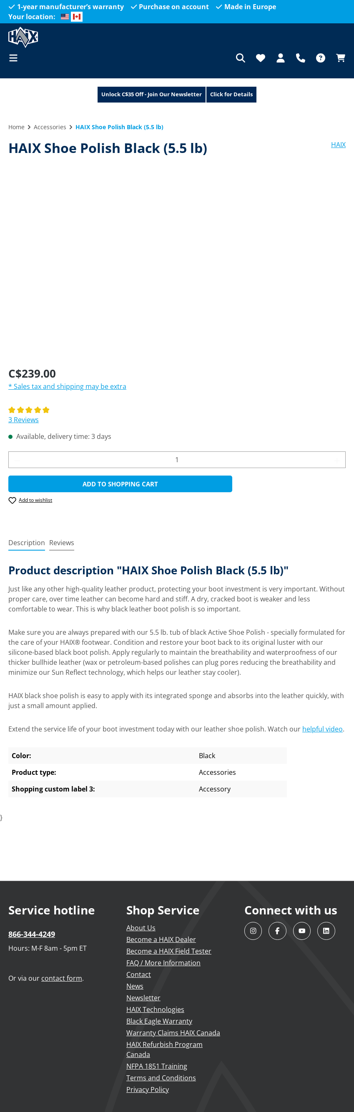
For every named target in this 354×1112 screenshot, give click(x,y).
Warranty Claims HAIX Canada (173, 1032)
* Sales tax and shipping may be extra (67, 386)
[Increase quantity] (337, 459)
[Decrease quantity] (17, 459)
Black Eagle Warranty (159, 1021)
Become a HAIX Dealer (161, 939)
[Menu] (15, 58)
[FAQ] (321, 58)
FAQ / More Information (163, 962)
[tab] (26, 543)
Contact (138, 974)
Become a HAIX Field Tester (168, 951)
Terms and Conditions (161, 1077)
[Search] (241, 58)
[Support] (301, 58)
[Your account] (281, 58)
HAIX (338, 144)
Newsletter (143, 997)
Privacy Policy (147, 1089)
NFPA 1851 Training (156, 1066)
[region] (177, 269)
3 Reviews (23, 419)
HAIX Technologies (155, 1009)
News (134, 986)
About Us (141, 927)
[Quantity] (177, 459)
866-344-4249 (31, 934)
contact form (61, 978)
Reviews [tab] (61, 542)
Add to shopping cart (120, 484)
